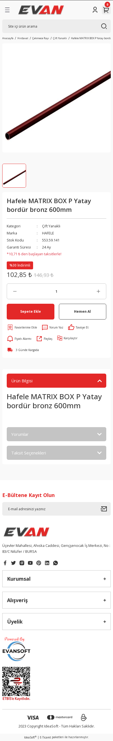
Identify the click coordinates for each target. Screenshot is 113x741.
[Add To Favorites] (22, 327)
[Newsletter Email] (56, 509)
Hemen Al (82, 311)
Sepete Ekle (30, 311)
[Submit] (106, 509)
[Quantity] (56, 291)
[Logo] (41, 10)
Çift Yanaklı (51, 225)
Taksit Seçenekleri (28, 453)
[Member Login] (95, 9)
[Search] (56, 26)
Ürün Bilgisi (22, 380)
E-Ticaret (45, 737)
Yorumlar (20, 434)
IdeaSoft (30, 737)
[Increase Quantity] (98, 291)
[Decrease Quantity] (14, 291)
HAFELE (48, 233)
